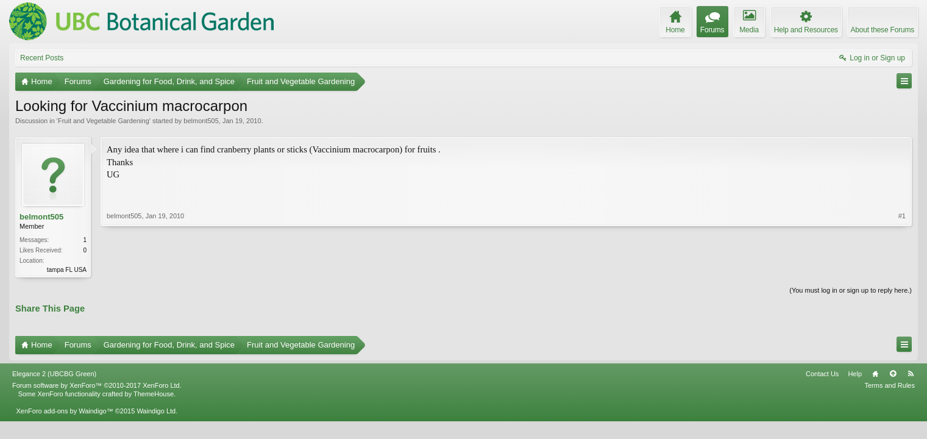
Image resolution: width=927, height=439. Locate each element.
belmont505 (201, 120)
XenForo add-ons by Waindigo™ (64, 411)
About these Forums (882, 30)
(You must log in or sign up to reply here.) (850, 290)
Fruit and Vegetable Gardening (103, 120)
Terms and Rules (889, 385)
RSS (910, 373)
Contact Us (822, 373)
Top (893, 373)
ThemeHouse (153, 394)
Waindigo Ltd (156, 411)
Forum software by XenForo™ (97, 385)
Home (875, 373)
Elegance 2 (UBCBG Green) (54, 373)
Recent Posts (41, 58)
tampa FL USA (67, 269)
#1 (902, 216)
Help (855, 373)
